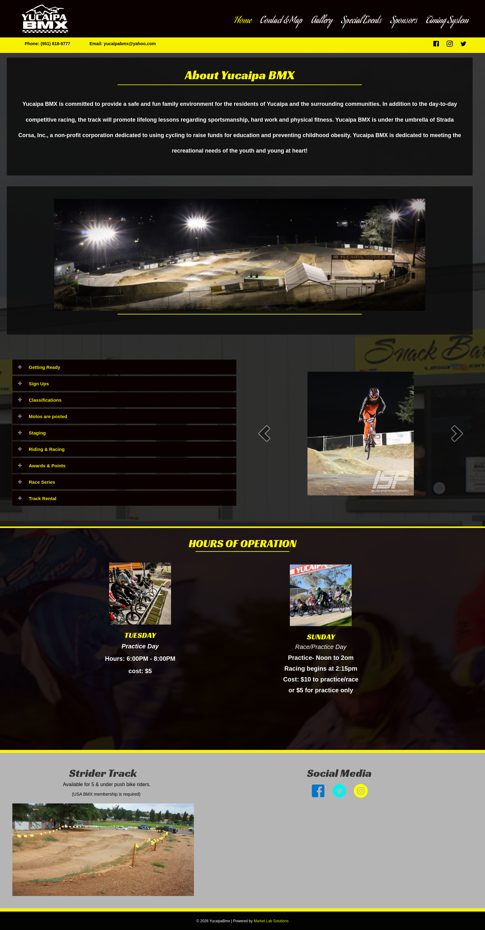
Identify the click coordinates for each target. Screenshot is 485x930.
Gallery (321, 21)
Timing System (447, 21)
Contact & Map (281, 21)
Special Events (361, 21)
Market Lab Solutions (271, 921)
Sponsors (403, 21)
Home (242, 21)
